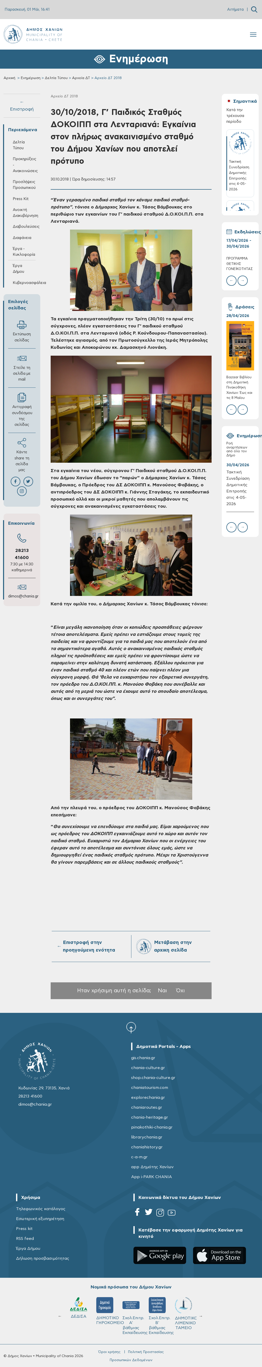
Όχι (180, 990)
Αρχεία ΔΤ (81, 78)
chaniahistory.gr (147, 1147)
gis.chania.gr (143, 1058)
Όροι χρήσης (109, 1352)
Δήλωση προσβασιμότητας (42, 1258)
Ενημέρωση (30, 78)
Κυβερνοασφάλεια (24, 283)
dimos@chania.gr (23, 596)
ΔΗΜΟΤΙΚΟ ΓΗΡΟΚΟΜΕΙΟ (107, 1311)
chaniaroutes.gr (146, 1107)
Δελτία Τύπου (56, 78)
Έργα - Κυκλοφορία (24, 252)
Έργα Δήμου (18, 269)
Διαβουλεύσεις (24, 227)
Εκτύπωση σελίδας (22, 331)
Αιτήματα (235, 9)
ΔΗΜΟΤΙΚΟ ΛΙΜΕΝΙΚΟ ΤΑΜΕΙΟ (186, 1313)
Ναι (162, 990)
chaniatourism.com (149, 1088)
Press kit (24, 1229)
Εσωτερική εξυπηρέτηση (40, 1219)
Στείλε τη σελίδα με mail (22, 367)
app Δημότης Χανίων (152, 1167)
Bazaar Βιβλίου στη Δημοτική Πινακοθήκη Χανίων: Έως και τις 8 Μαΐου (239, 388)
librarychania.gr (146, 1137)
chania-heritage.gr (149, 1117)
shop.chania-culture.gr (153, 1078)
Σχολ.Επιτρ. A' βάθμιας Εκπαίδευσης (133, 1316)
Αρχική (9, 78)
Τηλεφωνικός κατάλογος (40, 1209)
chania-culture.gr (148, 1068)
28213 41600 (30, 1096)
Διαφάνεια (22, 238)
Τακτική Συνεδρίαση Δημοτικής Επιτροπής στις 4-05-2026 (238, 488)
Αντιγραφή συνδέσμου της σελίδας (22, 410)
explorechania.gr (148, 1097)
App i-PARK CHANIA (151, 1177)
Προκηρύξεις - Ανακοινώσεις (24, 165)
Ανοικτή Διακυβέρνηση (24, 213)
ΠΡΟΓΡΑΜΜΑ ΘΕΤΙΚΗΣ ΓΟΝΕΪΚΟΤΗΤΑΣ (239, 264)
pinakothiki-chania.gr (152, 1127)
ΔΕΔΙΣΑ (78, 1307)
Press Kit (21, 199)
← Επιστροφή (22, 106)
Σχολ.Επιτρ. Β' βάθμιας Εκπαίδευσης (159, 1316)
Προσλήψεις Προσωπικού (24, 185)
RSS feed (25, 1239)
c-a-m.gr (139, 1157)
